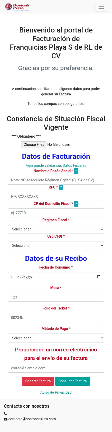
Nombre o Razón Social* (53, 171)
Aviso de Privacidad (56, 392)
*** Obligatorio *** (26, 136)
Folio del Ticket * (56, 308)
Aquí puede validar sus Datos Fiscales (56, 165)
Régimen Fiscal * (56, 220)
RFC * (53, 187)
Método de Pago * (56, 329)
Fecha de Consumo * (56, 267)
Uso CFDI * (56, 236)
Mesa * (56, 288)
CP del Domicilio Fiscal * (53, 204)
